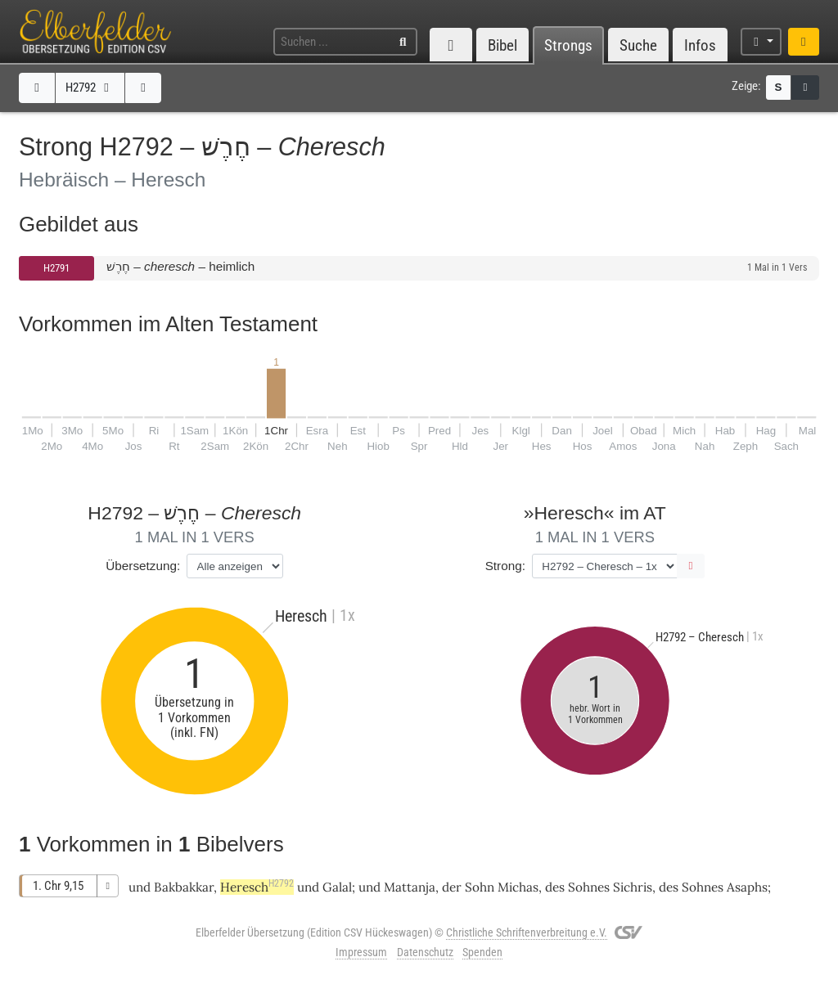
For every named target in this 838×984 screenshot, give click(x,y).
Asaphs (747, 887)
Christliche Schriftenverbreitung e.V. (526, 932)
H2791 (56, 268)
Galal (337, 887)
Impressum (361, 952)
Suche (638, 45)
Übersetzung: (143, 566)
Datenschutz (425, 952)
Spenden (482, 952)
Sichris (632, 887)
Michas (518, 887)
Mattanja (409, 887)
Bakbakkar (184, 887)
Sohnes (589, 887)
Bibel (502, 45)
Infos (700, 45)
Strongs (568, 45)
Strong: (505, 566)
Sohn (479, 887)
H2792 (89, 87)
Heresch (257, 887)
